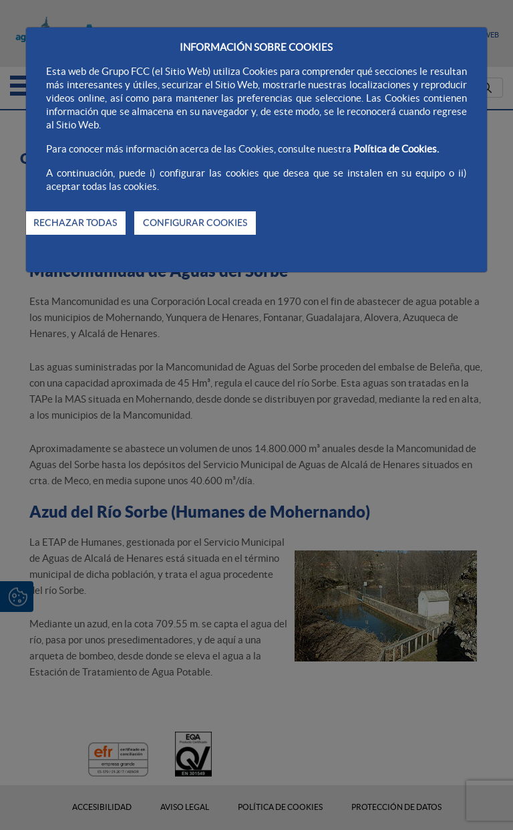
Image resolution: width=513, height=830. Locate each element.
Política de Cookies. (396, 148)
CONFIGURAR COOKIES (195, 222)
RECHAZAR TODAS (75, 222)
